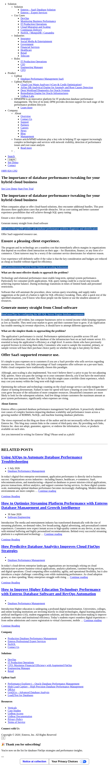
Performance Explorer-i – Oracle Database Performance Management (43, 683)
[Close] (2, 756)
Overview (26, 116)
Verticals (12, 707)
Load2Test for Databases (20, 695)
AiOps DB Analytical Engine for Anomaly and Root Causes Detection (57, 87)
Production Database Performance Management (32, 638)
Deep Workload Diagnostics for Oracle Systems (45, 90)
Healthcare (26, 50)
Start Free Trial (26, 188)
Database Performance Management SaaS (42, 78)
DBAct (11, 689)
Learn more (26, 107)
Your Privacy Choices (65, 761)
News (23, 130)
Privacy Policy (15, 719)
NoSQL (12, 644)
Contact (12, 165)
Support (25, 122)
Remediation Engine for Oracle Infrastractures (44, 93)
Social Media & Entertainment (36, 41)
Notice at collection (34, 761)
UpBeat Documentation (20, 716)
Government (27, 44)
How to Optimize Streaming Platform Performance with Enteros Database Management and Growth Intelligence (54, 505)
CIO (23, 64)
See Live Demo (9, 188)
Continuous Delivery (31, 29)
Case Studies (14, 710)
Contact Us (26, 119)
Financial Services (30, 47)
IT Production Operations (34, 24)
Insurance (26, 38)
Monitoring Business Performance (38, 21)
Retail (24, 53)
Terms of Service (16, 722)
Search (11, 156)
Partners (25, 125)
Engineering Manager (32, 67)
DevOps (25, 18)
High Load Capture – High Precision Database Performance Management (45, 686)
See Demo (13, 162)
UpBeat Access (15, 713)
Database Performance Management (26, 471)
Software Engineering (19, 517)
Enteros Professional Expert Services (27, 641)
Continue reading (47, 491)
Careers (24, 127)
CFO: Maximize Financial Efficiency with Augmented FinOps (40, 665)
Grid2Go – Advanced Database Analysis (28, 692)
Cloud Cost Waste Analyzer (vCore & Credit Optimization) (51, 84)
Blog (23, 133)
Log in (12, 159)
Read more (26, 148)
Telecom (25, 55)
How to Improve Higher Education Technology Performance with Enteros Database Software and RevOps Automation (51, 591)
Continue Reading (10, 496)
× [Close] (3, 738)
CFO (23, 70)
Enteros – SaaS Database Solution (38, 9)
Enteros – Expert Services (34, 12)
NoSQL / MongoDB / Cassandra (37, 32)
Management (27, 136)
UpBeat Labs (27, 96)
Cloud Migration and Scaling (35, 27)
